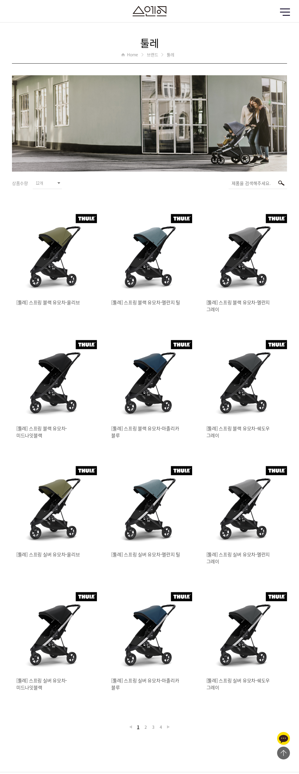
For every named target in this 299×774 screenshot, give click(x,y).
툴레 (170, 54)
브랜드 (152, 54)
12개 (39, 183)
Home (132, 54)
